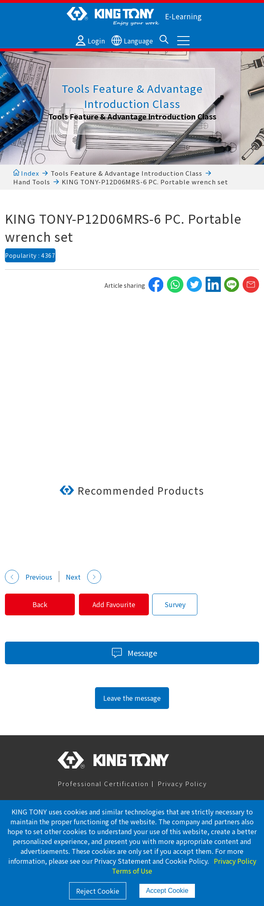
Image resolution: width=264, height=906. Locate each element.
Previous (28, 577)
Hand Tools (31, 181)
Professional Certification (103, 783)
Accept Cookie (167, 890)
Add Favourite (118, 604)
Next (83, 577)
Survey (180, 604)
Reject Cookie (97, 891)
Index (26, 173)
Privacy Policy (182, 783)
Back (41, 604)
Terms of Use (132, 871)
